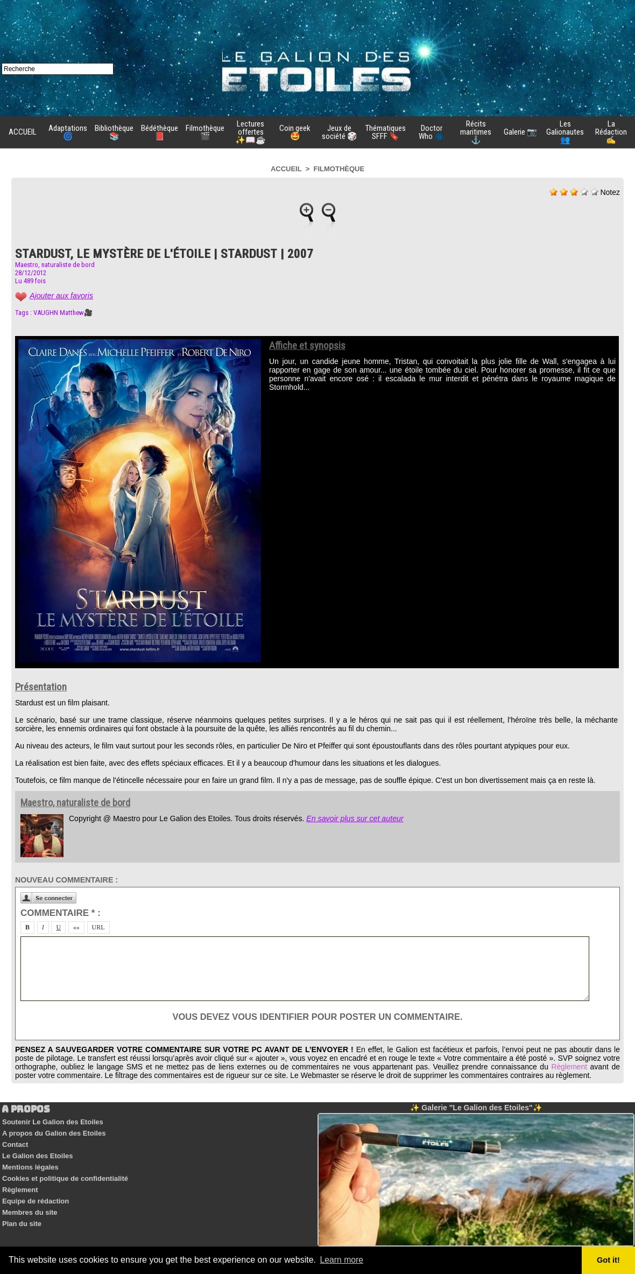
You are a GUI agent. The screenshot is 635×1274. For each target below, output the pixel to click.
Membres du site (29, 1203)
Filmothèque (339, 169)
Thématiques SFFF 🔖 (385, 132)
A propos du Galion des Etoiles (53, 1132)
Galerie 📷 (520, 132)
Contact (14, 1142)
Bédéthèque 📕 (159, 132)
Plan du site (21, 1213)
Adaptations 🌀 (67, 132)
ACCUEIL (23, 132)
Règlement (569, 1066)
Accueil (286, 169)
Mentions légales (30, 1162)
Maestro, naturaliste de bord (55, 265)
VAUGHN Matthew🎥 (63, 313)
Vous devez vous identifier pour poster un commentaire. (317, 1017)
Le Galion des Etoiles (37, 1152)
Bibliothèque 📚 (114, 132)
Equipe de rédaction (35, 1193)
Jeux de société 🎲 (339, 132)
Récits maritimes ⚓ (475, 132)
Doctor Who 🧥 (431, 132)
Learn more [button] (342, 1259)
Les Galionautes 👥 (565, 132)
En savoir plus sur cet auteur (353, 818)
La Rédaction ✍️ (611, 132)
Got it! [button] (608, 1260)
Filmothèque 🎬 (205, 132)
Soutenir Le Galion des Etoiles (52, 1121)
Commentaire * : (60, 913)
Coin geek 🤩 (295, 132)
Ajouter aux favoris (61, 295)
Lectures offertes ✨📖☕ (250, 132)
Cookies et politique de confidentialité (65, 1172)
